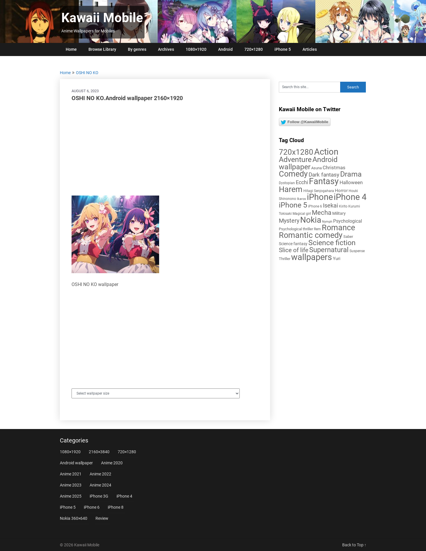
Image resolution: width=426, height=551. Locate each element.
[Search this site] (309, 87)
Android (225, 49)
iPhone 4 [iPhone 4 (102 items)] (350, 197)
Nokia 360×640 (73, 518)
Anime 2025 (70, 496)
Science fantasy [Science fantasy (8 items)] (293, 243)
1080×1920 (196, 49)
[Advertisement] (165, 149)
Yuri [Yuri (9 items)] (336, 258)
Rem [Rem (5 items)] (317, 229)
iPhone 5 (282, 49)
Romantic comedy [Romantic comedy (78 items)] (310, 235)
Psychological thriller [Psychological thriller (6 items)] (296, 229)
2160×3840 (99, 451)
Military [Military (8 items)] (339, 213)
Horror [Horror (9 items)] (341, 190)
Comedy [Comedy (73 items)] (293, 174)
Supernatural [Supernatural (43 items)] (329, 250)
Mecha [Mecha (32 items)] (321, 212)
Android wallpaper (76, 463)
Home (71, 49)
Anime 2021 (70, 474)
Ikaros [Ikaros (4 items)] (301, 199)
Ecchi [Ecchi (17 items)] (302, 182)
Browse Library (102, 49)
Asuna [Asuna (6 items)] (316, 168)
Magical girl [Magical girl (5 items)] (302, 214)
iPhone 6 (92, 507)
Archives (166, 49)
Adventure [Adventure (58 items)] (295, 159)
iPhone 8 (116, 507)
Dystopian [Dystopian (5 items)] (287, 183)
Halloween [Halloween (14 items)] (351, 182)
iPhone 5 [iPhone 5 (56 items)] (293, 205)
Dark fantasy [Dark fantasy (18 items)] (324, 175)
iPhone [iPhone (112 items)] (320, 197)
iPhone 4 (124, 496)
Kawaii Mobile (102, 17)
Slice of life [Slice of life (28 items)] (293, 250)
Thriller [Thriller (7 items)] (284, 259)
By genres (137, 49)
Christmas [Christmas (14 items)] (334, 167)
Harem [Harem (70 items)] (290, 189)
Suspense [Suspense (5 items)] (357, 251)
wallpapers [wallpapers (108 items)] (311, 257)
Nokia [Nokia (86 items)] (310, 220)
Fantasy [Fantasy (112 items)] (324, 181)
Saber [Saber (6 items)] (348, 236)
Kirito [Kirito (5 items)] (343, 206)
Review (101, 518)
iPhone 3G (99, 496)
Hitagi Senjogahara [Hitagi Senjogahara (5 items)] (318, 191)
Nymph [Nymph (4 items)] (327, 222)
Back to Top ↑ (354, 545)
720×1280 (253, 49)
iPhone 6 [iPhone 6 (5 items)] (315, 206)
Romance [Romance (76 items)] (338, 227)
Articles (309, 49)
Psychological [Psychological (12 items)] (347, 221)
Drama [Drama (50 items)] (351, 174)
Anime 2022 (100, 474)
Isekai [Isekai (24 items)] (330, 205)
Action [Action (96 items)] (326, 152)
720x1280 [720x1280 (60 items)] (296, 152)
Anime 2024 (100, 485)
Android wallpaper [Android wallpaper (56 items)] (308, 163)
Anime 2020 (112, 463)
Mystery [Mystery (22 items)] (289, 220)
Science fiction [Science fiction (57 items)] (332, 242)
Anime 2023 (70, 485)
